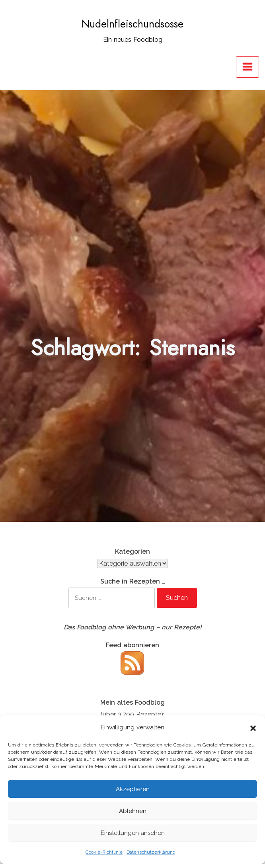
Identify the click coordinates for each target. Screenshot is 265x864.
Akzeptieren (133, 789)
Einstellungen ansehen (133, 833)
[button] (253, 727)
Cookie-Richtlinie (104, 852)
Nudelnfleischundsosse (132, 23)
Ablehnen (132, 811)
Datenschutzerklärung (151, 852)
